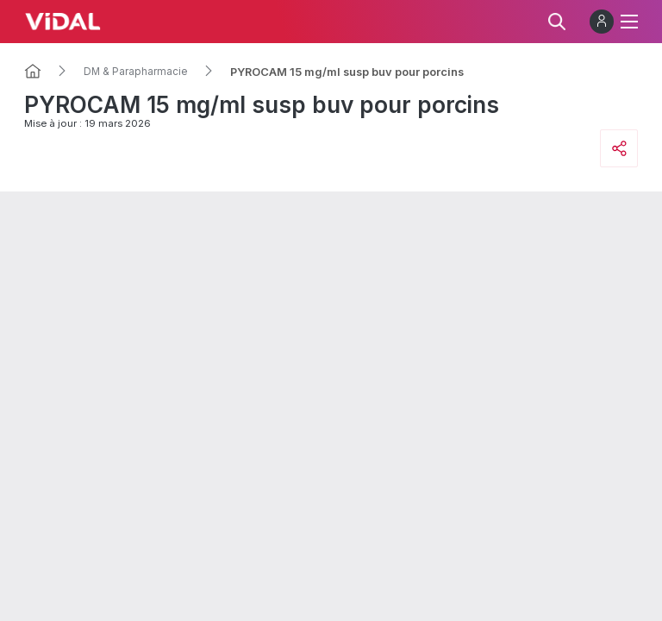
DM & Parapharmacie (136, 72)
